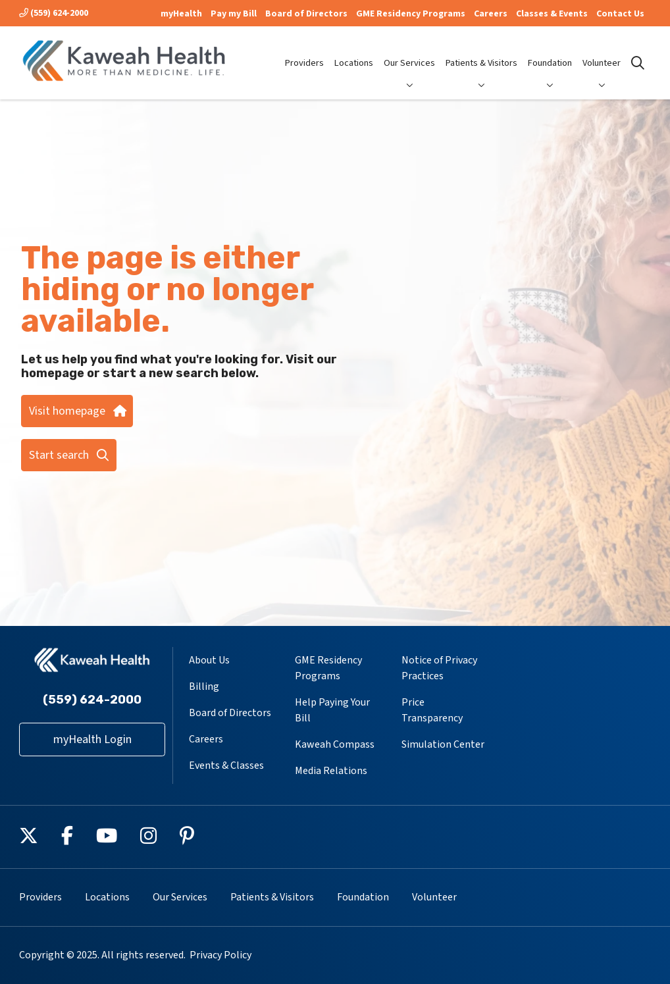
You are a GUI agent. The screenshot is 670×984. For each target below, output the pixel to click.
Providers (304, 52)
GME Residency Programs (410, 13)
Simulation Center (442, 744)
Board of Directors (306, 13)
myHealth (181, 13)
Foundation (550, 52)
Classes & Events (552, 13)
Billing (204, 686)
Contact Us (620, 13)
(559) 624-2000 (53, 13)
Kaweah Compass (334, 744)
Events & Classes (226, 765)
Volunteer (601, 52)
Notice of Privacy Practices (439, 668)
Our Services (409, 52)
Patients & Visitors (481, 52)
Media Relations (331, 771)
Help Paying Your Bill (332, 710)
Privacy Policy (220, 955)
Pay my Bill (234, 13)
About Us (209, 660)
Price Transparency (432, 710)
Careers (490, 13)
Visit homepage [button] (77, 411)
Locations (353, 52)
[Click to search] (637, 63)
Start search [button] (69, 455)
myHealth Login (92, 739)
